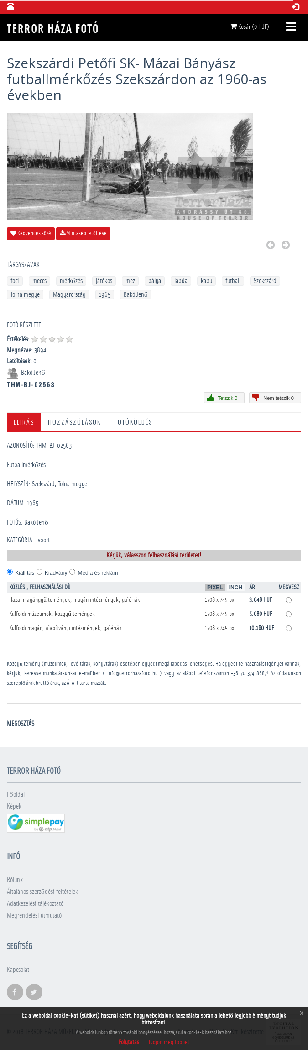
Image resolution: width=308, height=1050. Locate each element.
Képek (14, 806)
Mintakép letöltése (83, 233)
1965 (104, 294)
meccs (39, 281)
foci (14, 281)
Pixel (215, 587)
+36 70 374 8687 (249, 674)
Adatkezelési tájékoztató (35, 903)
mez (130, 281)
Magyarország (69, 294)
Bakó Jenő (136, 294)
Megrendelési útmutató (34, 915)
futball (232, 281)
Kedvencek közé (30, 233)
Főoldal (16, 794)
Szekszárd (265, 281)
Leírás (24, 421)
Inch (235, 587)
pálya (154, 281)
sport (44, 540)
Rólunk (15, 880)
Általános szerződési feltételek (42, 891)
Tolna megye (25, 294)
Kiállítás (24, 573)
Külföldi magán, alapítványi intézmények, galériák (65, 628)
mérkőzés (71, 281)
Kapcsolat (18, 969)
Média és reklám (98, 573)
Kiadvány (56, 573)
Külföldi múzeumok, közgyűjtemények (52, 614)
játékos (104, 281)
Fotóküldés (133, 421)
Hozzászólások (74, 421)
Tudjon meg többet (168, 1042)
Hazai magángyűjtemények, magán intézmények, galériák (74, 600)
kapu (206, 281)
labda (181, 281)
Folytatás (129, 1042)
